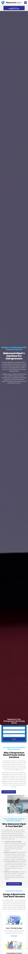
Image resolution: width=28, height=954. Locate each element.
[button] (25, 2)
